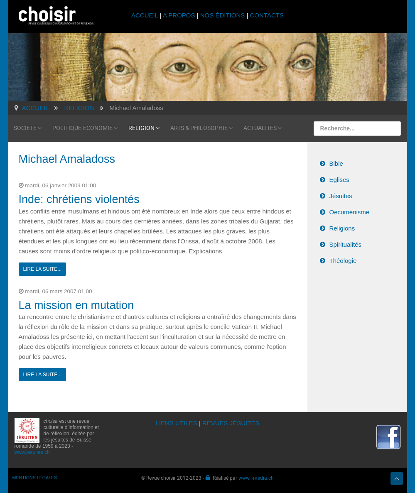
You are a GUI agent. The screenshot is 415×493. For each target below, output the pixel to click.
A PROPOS (179, 15)
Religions (342, 228)
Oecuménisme (349, 212)
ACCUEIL (145, 15)
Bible (336, 163)
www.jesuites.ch (32, 452)
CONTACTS (267, 15)
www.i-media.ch (256, 477)
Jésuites (340, 195)
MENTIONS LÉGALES (34, 477)
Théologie (343, 260)
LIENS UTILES (176, 423)
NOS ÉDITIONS (222, 15)
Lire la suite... (42, 269)
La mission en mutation (76, 305)
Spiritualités (345, 244)
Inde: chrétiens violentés (79, 199)
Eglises (339, 179)
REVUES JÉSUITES (231, 423)
